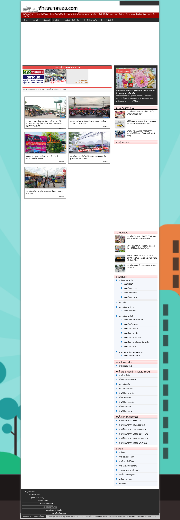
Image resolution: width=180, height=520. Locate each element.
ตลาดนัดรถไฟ (124, 384)
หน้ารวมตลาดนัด (126, 280)
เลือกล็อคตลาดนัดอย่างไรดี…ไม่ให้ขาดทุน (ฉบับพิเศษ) (140, 113)
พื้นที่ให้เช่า (57, 20)
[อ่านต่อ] (137, 101)
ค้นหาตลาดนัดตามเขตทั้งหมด (131, 352)
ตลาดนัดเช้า (128, 284)
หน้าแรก (26, 20)
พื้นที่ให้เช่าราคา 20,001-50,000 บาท (133, 438)
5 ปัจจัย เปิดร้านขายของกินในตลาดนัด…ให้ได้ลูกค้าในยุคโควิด (141, 247)
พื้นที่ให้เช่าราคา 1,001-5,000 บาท (132, 429)
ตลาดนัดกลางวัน (130, 288)
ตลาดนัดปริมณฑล (130, 324)
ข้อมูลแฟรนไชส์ (30, 491)
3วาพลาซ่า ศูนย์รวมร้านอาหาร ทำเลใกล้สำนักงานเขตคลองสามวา (42, 157)
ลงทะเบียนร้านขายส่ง (59, 513)
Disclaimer (140, 516)
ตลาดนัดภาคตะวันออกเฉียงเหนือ (136, 342)
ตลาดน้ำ (122, 303)
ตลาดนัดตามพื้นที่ (126, 316)
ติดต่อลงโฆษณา (39, 516)
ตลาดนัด (35, 20)
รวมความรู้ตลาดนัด (125, 108)
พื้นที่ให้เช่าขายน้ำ (126, 393)
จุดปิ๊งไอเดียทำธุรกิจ (127, 475)
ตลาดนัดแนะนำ (123, 233)
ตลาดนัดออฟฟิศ (129, 311)
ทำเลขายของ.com (72, 516)
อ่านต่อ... (62, 129)
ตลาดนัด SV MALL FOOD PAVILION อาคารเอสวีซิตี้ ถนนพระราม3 (141, 237)
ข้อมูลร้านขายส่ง (43, 500)
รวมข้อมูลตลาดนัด (126, 457)
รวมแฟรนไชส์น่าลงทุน (128, 466)
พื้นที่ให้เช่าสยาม (125, 411)
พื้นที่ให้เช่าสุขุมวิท (126, 402)
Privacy (101, 516)
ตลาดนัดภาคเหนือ (130, 333)
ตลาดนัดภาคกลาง (130, 329)
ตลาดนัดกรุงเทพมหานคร (133, 320)
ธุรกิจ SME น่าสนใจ (90, 20)
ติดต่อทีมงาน (27, 516)
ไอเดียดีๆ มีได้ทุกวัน (72, 20)
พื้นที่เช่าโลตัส (124, 375)
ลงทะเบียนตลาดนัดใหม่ (50, 507)
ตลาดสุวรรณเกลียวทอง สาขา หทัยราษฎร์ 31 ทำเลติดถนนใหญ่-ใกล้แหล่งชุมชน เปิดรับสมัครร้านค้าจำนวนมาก (44, 123)
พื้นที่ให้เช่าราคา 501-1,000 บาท (132, 425)
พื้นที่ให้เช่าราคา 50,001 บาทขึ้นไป (133, 443)
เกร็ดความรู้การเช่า (126, 479)
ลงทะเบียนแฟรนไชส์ (46, 503)
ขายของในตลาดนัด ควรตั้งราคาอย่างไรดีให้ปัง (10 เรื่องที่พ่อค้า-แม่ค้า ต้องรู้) (141, 133)
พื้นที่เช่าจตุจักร (125, 398)
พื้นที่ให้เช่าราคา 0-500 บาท (130, 421)
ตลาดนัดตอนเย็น (130, 293)
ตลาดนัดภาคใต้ (129, 347)
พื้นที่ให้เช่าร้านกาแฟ (127, 380)
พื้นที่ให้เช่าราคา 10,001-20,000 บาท (133, 434)
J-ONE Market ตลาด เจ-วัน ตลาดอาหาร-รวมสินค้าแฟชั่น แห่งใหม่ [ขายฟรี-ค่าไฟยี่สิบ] (142, 258)
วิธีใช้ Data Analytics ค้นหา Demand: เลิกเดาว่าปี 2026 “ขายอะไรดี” (141, 122)
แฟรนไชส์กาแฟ (125, 366)
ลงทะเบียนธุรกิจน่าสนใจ (54, 510)
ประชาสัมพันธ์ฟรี (107, 20)
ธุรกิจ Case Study (37, 497)
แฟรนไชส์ (46, 20)
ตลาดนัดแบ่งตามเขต (131, 356)
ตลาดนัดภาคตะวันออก (132, 338)
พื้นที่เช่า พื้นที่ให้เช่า (127, 461)
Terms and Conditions (127, 516)
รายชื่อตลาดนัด (34, 494)
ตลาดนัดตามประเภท (127, 307)
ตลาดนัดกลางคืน (130, 297)
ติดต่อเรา (122, 484)
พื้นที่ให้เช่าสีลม (125, 407)
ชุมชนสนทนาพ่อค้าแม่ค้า (129, 470)
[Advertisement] (90, 44)
